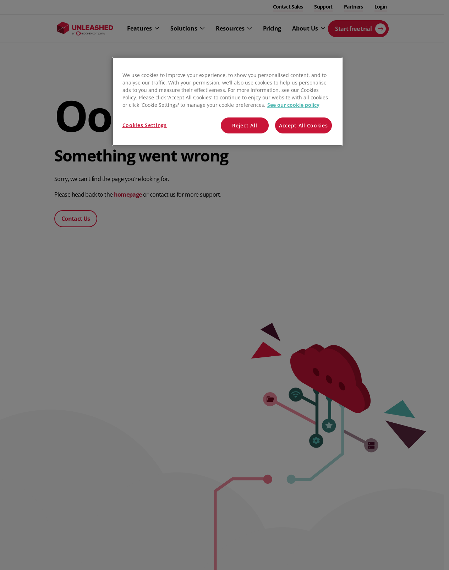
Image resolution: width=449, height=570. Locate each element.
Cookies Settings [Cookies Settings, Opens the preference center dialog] (144, 125)
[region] (227, 101)
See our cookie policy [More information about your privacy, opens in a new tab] (293, 105)
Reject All (244, 125)
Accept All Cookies (303, 125)
